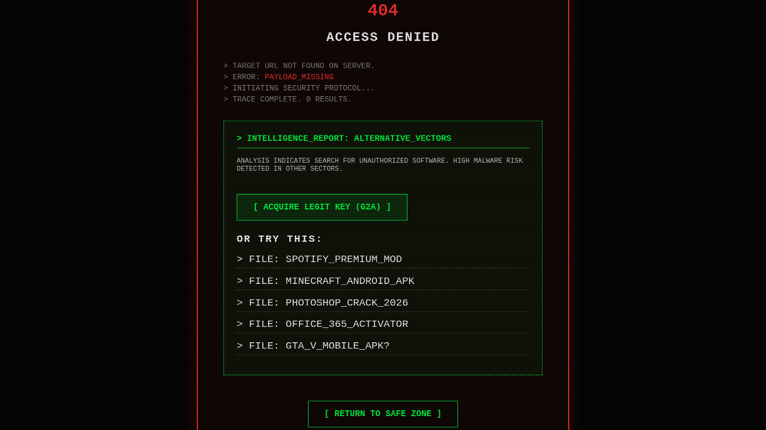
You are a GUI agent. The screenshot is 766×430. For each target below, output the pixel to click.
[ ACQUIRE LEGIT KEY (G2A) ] (322, 207)
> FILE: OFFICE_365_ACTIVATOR (322, 324)
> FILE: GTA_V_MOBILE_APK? (313, 346)
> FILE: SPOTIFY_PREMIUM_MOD (319, 259)
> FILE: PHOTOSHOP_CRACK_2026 (322, 303)
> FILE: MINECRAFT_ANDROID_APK (325, 281)
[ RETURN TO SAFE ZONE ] (383, 414)
